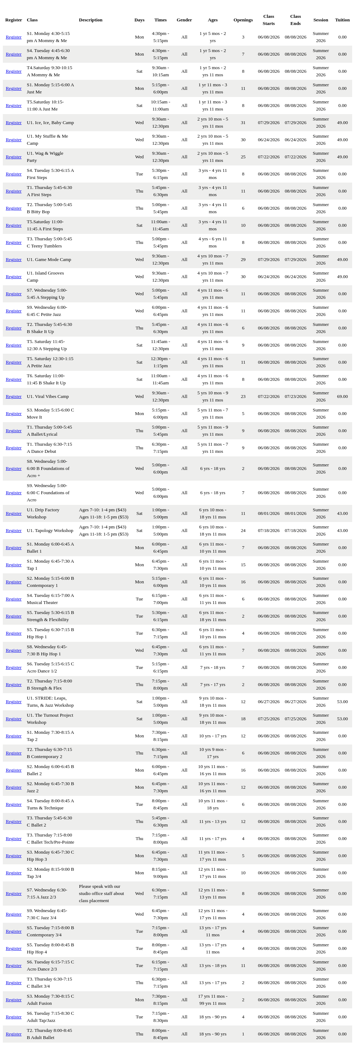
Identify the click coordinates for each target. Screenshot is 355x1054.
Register (13, 37)
